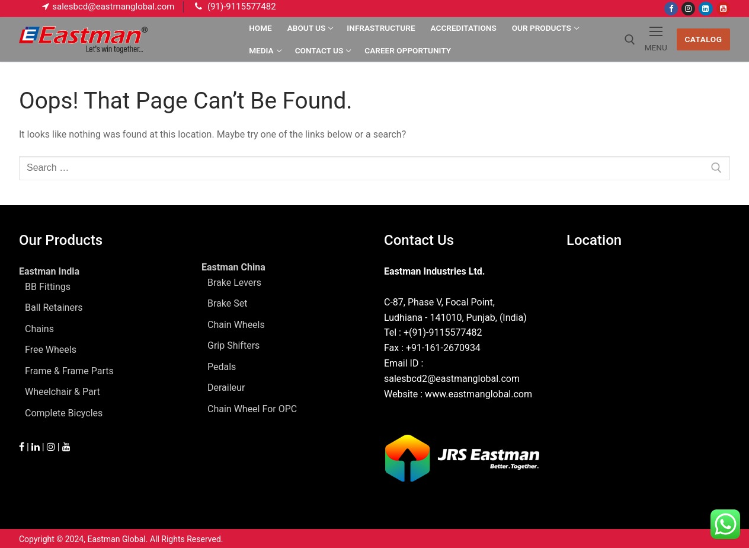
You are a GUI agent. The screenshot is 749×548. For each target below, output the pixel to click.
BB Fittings (48, 286)
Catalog (703, 39)
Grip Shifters (233, 345)
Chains (39, 328)
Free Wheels (50, 349)
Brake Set (227, 303)
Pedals (221, 366)
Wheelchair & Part (62, 391)
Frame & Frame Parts (69, 371)
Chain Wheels (236, 324)
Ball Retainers (54, 307)
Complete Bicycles (64, 413)
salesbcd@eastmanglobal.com (113, 6)
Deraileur (226, 387)
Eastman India (50, 271)
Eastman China (234, 267)
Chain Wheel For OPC (252, 409)
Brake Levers (234, 282)
